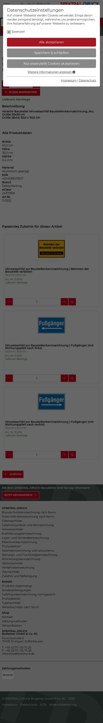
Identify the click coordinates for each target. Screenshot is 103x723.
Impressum (68, 80)
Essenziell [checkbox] (18, 31)
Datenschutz (87, 80)
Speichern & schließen (51, 53)
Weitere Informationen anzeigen (51, 72)
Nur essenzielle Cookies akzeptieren (52, 63)
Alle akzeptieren (51, 42)
